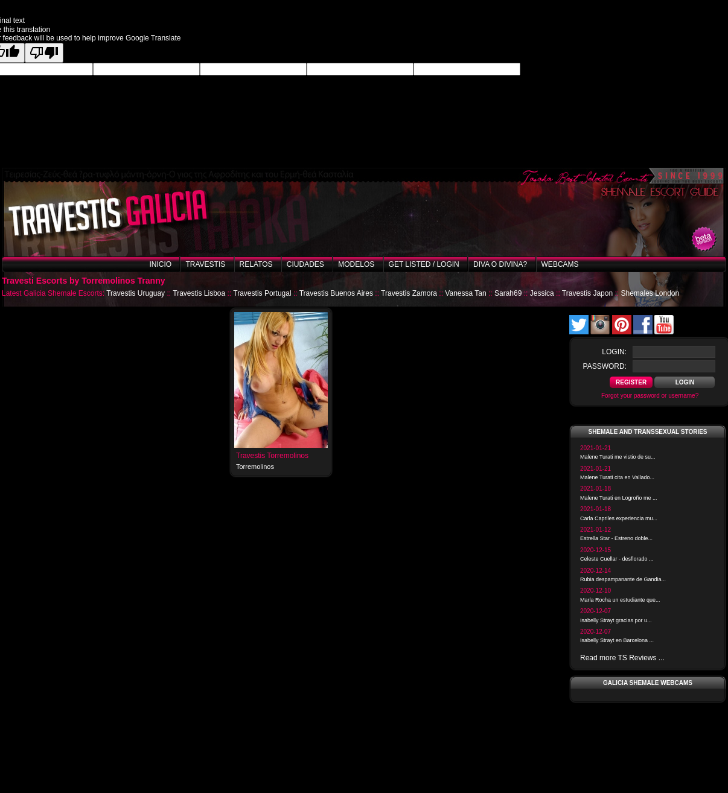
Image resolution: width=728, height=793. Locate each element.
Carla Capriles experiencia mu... (618, 518)
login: (614, 352)
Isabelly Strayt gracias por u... (616, 620)
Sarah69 (508, 293)
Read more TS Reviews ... (622, 658)
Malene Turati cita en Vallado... (617, 477)
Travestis (205, 264)
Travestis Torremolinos (272, 455)
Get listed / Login (424, 264)
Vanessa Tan (465, 293)
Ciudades (305, 264)
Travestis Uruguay (135, 293)
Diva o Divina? (500, 264)
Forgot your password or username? (649, 395)
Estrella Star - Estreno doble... (616, 538)
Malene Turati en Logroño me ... (618, 498)
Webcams (560, 264)
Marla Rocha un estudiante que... (620, 600)
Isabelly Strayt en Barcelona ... (617, 640)
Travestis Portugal (262, 293)
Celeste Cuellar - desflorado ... (617, 559)
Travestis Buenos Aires (336, 293)
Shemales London (650, 293)
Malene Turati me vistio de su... (618, 457)
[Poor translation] (44, 53)
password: (605, 366)
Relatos (256, 264)
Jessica (542, 293)
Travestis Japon (587, 293)
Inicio (160, 264)
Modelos (356, 264)
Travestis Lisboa (199, 293)
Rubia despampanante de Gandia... (623, 579)
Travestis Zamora (409, 293)
